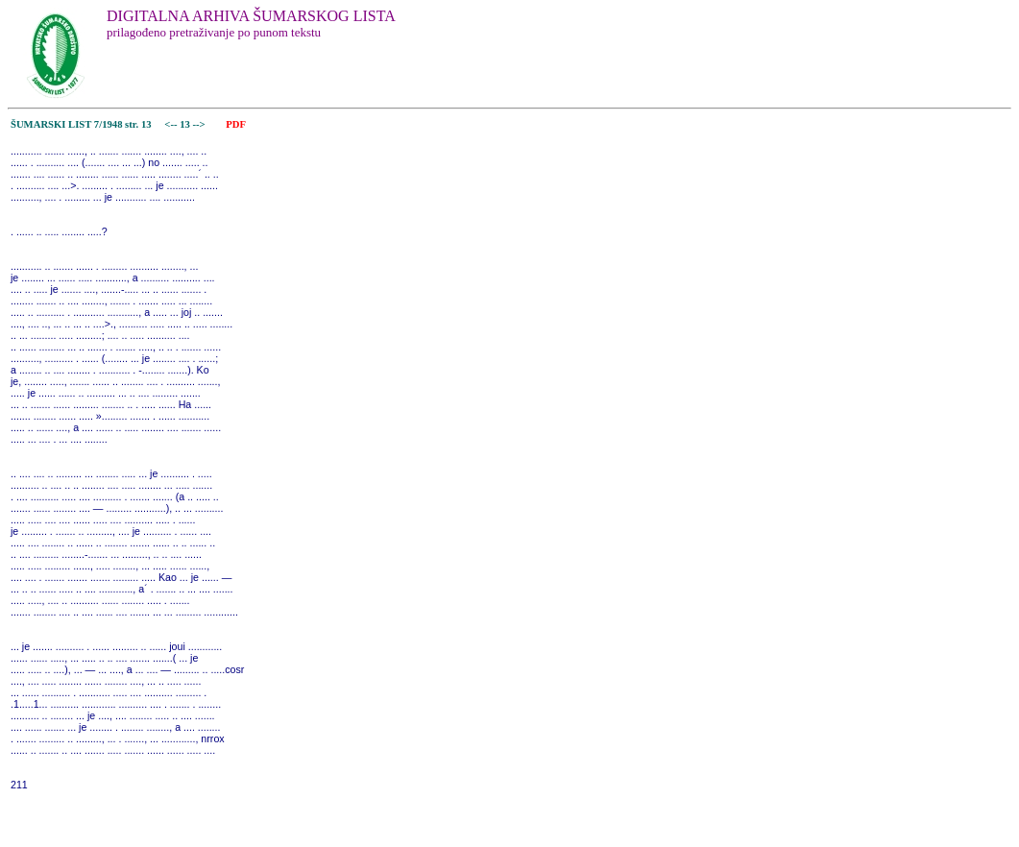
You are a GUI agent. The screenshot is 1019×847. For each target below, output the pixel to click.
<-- (171, 124)
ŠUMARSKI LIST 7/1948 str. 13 (81, 124)
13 (186, 124)
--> (200, 124)
